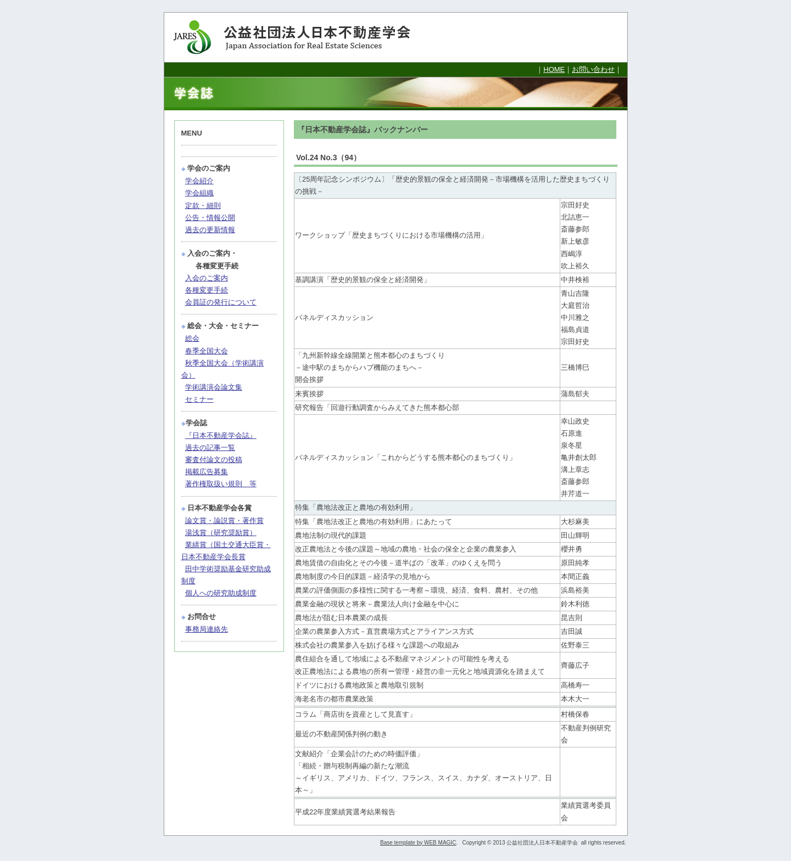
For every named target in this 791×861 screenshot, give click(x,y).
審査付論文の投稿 (213, 459)
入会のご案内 (206, 278)
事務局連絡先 (206, 629)
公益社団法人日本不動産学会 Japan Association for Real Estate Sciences (301, 37)
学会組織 (199, 193)
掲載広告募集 (206, 472)
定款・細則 (203, 205)
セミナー (199, 399)
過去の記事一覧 (210, 447)
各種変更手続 (206, 290)
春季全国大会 (206, 351)
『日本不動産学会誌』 (221, 435)
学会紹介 (199, 181)
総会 (192, 338)
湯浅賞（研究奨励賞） (221, 532)
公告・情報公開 (210, 217)
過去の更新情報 (210, 230)
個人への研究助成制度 (221, 593)
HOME (554, 69)
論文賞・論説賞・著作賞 (224, 520)
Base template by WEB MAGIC (418, 843)
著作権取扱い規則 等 (221, 484)
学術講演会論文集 (213, 387)
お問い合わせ (593, 69)
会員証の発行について (221, 302)
